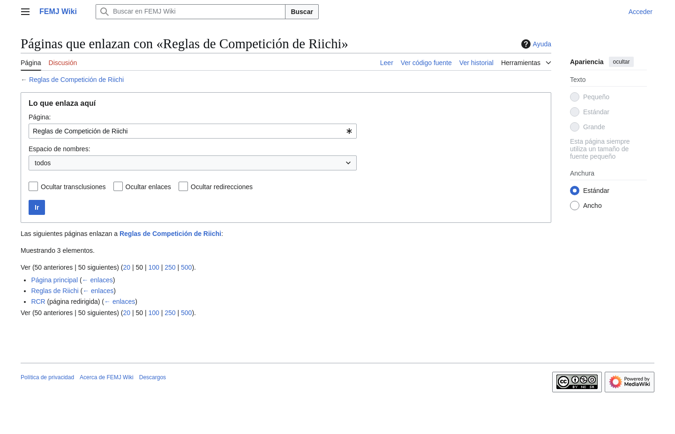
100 (153, 267)
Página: (40, 117)
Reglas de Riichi (54, 290)
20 (126, 267)
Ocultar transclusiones (73, 187)
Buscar (302, 11)
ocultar (621, 62)
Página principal (54, 280)
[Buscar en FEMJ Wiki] (191, 11)
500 (186, 267)
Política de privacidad (47, 377)
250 (170, 267)
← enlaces (97, 280)
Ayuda (535, 44)
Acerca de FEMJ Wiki (107, 377)
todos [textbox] (43, 163)
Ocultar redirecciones (222, 187)
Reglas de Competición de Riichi (76, 79)
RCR (38, 301)
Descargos (152, 377)
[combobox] (193, 131)
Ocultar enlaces (148, 187)
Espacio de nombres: (59, 149)
